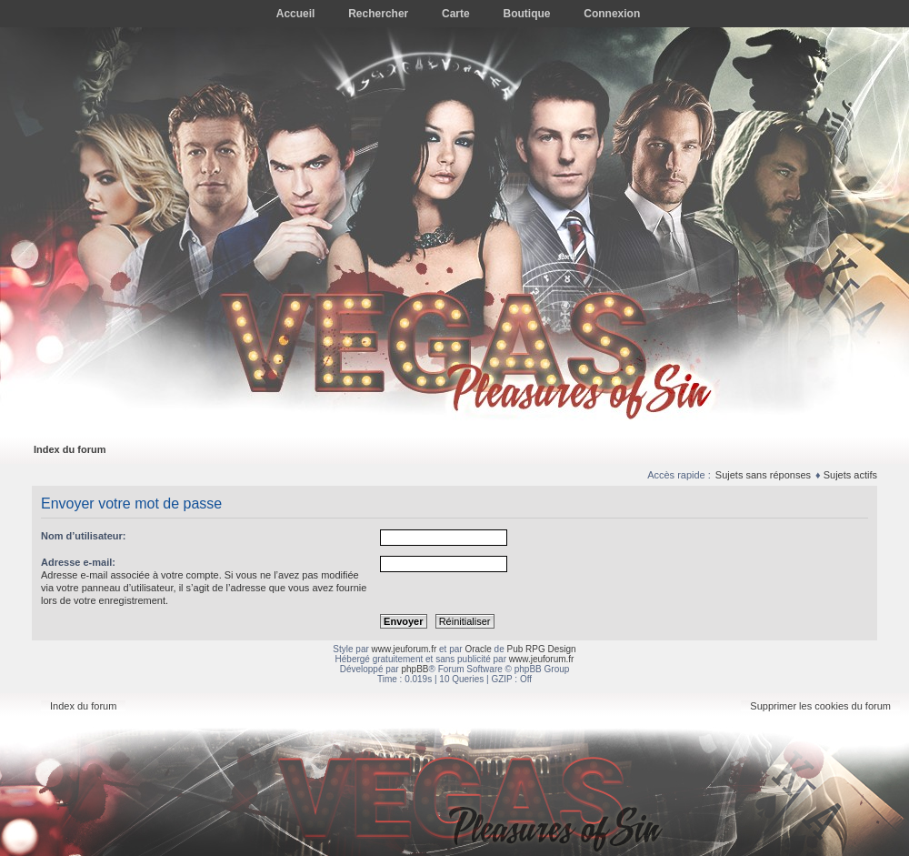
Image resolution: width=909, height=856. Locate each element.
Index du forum (69, 449)
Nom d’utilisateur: (83, 535)
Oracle (477, 649)
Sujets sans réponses (763, 474)
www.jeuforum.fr (404, 649)
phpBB (414, 669)
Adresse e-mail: (78, 562)
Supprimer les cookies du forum (820, 705)
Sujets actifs (850, 474)
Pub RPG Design (541, 649)
